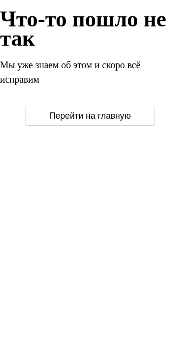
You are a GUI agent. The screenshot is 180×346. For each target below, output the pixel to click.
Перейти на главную (90, 116)
